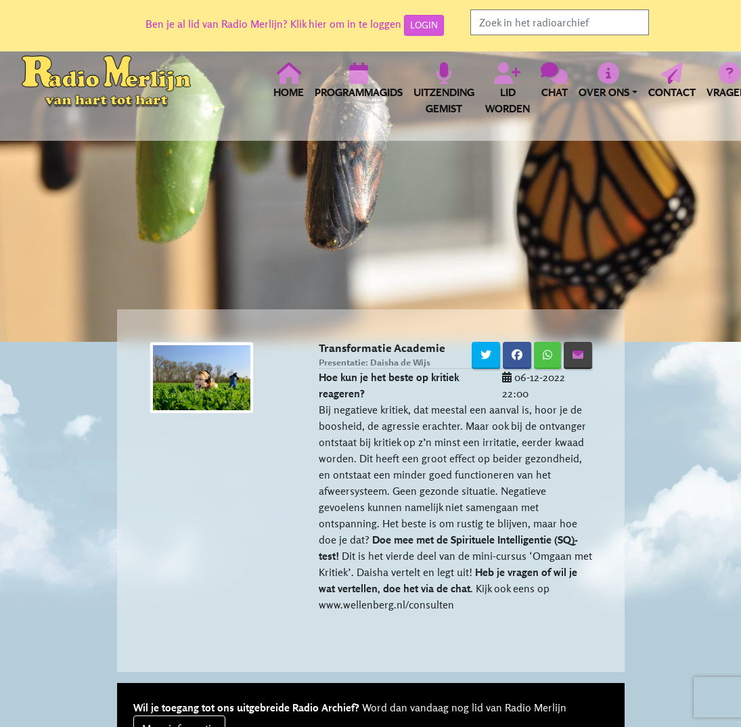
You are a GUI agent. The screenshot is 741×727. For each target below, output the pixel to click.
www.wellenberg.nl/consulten (386, 604)
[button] (608, 88)
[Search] (559, 22)
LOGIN (424, 25)
